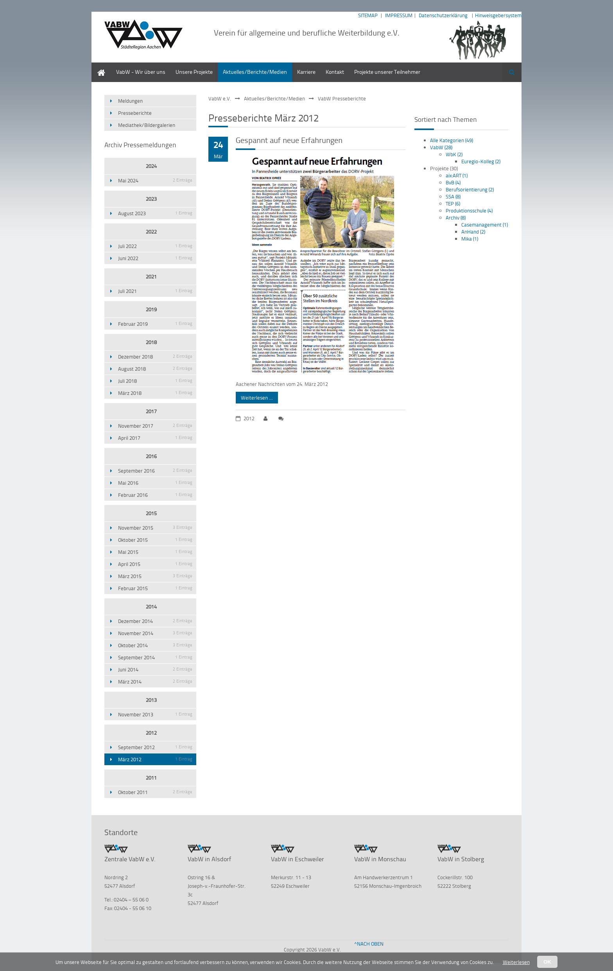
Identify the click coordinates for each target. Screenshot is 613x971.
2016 (151, 456)
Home (98, 66)
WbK (454, 154)
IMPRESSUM (398, 15)
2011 (151, 777)
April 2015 (155, 564)
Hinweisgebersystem (498, 15)
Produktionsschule (469, 210)
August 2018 (155, 368)
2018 (151, 342)
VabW (441, 147)
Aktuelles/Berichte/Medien (255, 71)
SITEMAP (368, 15)
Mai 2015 (155, 551)
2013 (151, 699)
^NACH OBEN (369, 943)
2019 (151, 309)
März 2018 (155, 392)
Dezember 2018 (155, 356)
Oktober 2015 (155, 539)
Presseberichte (135, 112)
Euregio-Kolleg (480, 161)
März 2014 (155, 681)
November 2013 (155, 714)
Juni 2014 (155, 669)
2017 (151, 411)
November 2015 (155, 527)
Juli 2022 (155, 246)
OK (547, 962)
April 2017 (155, 437)
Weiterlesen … (254, 396)
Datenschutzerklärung (443, 15)
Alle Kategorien (451, 140)
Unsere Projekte (194, 71)
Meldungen (130, 100)
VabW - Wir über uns (140, 71)
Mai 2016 (155, 482)
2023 (151, 198)
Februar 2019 (155, 323)
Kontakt (335, 71)
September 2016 (155, 470)
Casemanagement (484, 224)
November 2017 (155, 425)
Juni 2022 (155, 258)
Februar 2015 (155, 588)
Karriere (306, 71)
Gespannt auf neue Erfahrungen (289, 139)
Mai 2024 (155, 180)
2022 (151, 231)
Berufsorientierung (470, 189)
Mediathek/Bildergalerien (146, 125)
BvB (453, 182)
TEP (453, 203)
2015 (151, 513)
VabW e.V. (219, 98)
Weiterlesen (516, 962)
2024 (151, 166)
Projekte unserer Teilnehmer (387, 71)
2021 (151, 276)
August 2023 (155, 213)
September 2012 (155, 747)
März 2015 (155, 576)
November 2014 (155, 633)
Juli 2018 (155, 380)
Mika (469, 238)
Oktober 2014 (155, 645)
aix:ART (457, 175)
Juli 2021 (155, 291)
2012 (151, 732)
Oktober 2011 (155, 792)
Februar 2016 (155, 494)
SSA (453, 196)
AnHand (473, 231)
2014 (151, 606)
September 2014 (155, 657)
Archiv (456, 217)
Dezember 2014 (155, 621)
